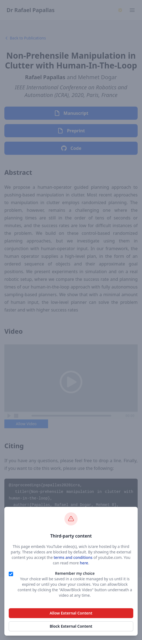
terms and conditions (73, 557)
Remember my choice (75, 573)
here (84, 562)
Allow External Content (71, 613)
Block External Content (71, 626)
